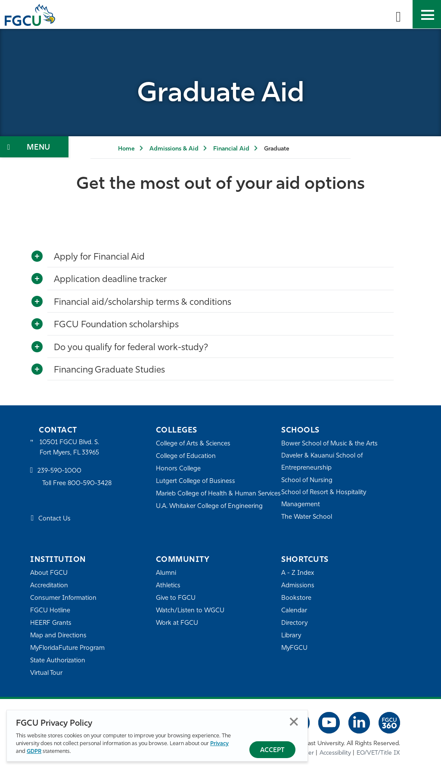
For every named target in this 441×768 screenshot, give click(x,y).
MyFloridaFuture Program (68, 648)
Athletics (168, 586)
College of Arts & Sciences (193, 444)
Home (126, 149)
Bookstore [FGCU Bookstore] (296, 598)
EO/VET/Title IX (378, 752)
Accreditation (49, 586)
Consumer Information (63, 598)
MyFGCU (294, 648)
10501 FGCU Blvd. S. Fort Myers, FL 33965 (70, 447)
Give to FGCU (176, 598)
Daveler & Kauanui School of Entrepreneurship (322, 462)
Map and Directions (58, 636)
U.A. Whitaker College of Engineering (210, 518)
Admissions (297, 586)
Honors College (178, 469)
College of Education (186, 456)
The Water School (307, 517)
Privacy (219, 743)
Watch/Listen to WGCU (190, 611)
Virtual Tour (46, 673)
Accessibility (335, 752)
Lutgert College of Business (196, 481)
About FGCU (49, 573)
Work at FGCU (177, 623)
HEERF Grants (51, 623)
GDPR (34, 751)
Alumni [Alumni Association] (166, 573)
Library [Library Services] (291, 636)
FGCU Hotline (50, 611)
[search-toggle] (398, 14)
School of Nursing (307, 480)
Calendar (294, 611)
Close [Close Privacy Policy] (294, 721)
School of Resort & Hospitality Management (324, 498)
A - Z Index (297, 573)
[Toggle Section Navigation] (34, 146)
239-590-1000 (59, 471)
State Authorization (58, 661)
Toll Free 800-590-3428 (77, 483)
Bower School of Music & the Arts (330, 444)
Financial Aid (231, 149)
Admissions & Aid (174, 149)
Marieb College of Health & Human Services (206, 499)
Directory (294, 623)
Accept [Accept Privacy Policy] (272, 750)
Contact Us (54, 519)
